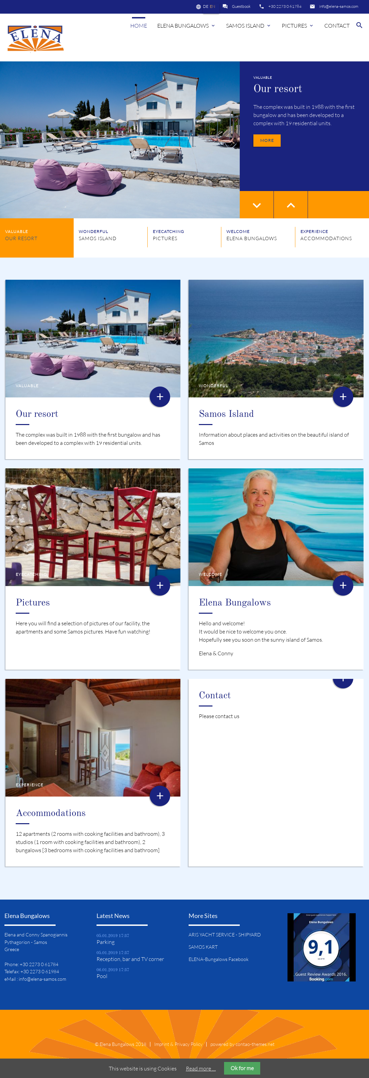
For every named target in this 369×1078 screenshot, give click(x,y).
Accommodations (51, 813)
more (267, 140)
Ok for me (242, 1068)
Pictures (298, 25)
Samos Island (226, 414)
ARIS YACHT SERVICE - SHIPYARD (225, 934)
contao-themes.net (255, 1044)
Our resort (277, 89)
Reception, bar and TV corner (130, 959)
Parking (106, 942)
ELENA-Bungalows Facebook (219, 959)
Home (138, 25)
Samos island (248, 25)
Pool (102, 976)
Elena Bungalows (186, 25)
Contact (337, 25)
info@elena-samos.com (338, 6)
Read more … (201, 1068)
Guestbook (241, 6)
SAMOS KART (203, 947)
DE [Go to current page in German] (205, 6)
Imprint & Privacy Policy (178, 1044)
